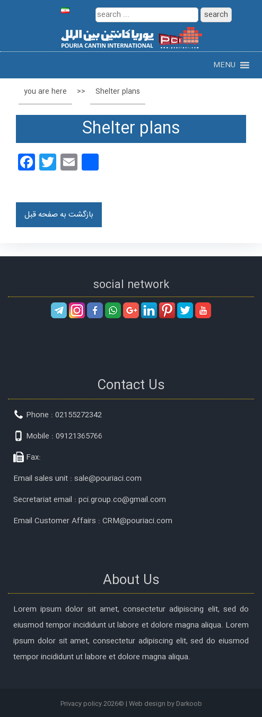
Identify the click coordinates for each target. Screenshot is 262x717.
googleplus (131, 310)
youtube (203, 310)
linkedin (149, 310)
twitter (185, 310)
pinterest (167, 310)
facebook (95, 310)
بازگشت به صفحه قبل (58, 214)
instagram (77, 310)
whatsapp (113, 310)
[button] (224, 65)
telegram (59, 310)
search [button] (216, 14)
